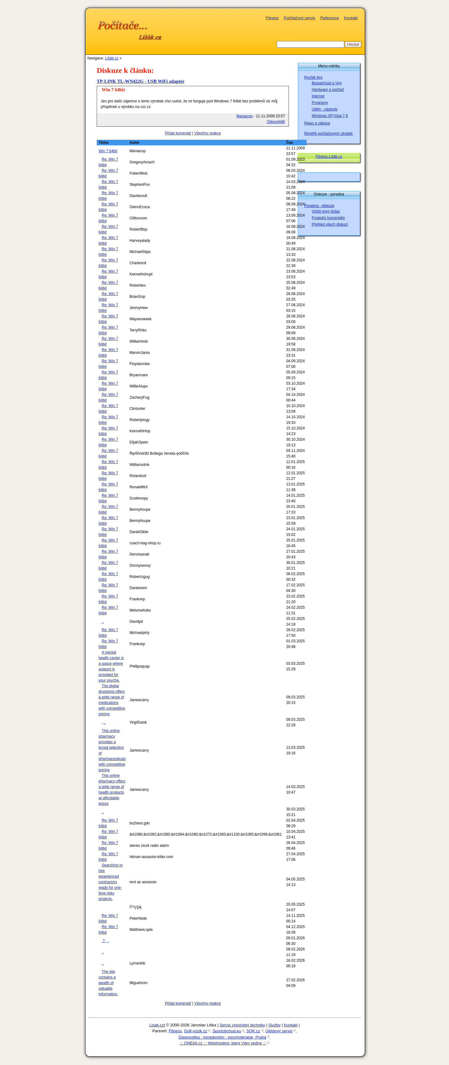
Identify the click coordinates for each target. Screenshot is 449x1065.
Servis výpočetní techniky (242, 1025)
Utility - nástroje (325, 109)
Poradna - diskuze (319, 206)
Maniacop (244, 116)
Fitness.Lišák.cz (329, 156)
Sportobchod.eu (226, 1031)
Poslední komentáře (328, 218)
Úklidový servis (279, 1031)
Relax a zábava (317, 123)
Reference (329, 18)
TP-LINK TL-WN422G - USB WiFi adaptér (140, 81)
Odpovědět (276, 122)
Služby (274, 1025)
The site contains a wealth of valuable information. (108, 982)
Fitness (272, 18)
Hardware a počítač (328, 89)
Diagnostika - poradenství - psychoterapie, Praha (222, 1037)
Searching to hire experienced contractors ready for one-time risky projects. (111, 882)
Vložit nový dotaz (326, 211)
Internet (318, 96)
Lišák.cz (111, 58)
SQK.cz (253, 1031)
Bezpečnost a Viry (327, 83)
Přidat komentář (178, 133)
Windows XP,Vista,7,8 (330, 116)
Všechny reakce (207, 133)
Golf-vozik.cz (195, 1031)
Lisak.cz (156, 1025)
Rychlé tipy (313, 77)
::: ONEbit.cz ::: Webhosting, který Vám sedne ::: (223, 1043)
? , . (105, 941)
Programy (320, 103)
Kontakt (351, 18)
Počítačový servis (299, 18)
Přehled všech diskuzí (330, 224)
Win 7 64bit (108, 151)
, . (104, 722)
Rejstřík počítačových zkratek (328, 133)
